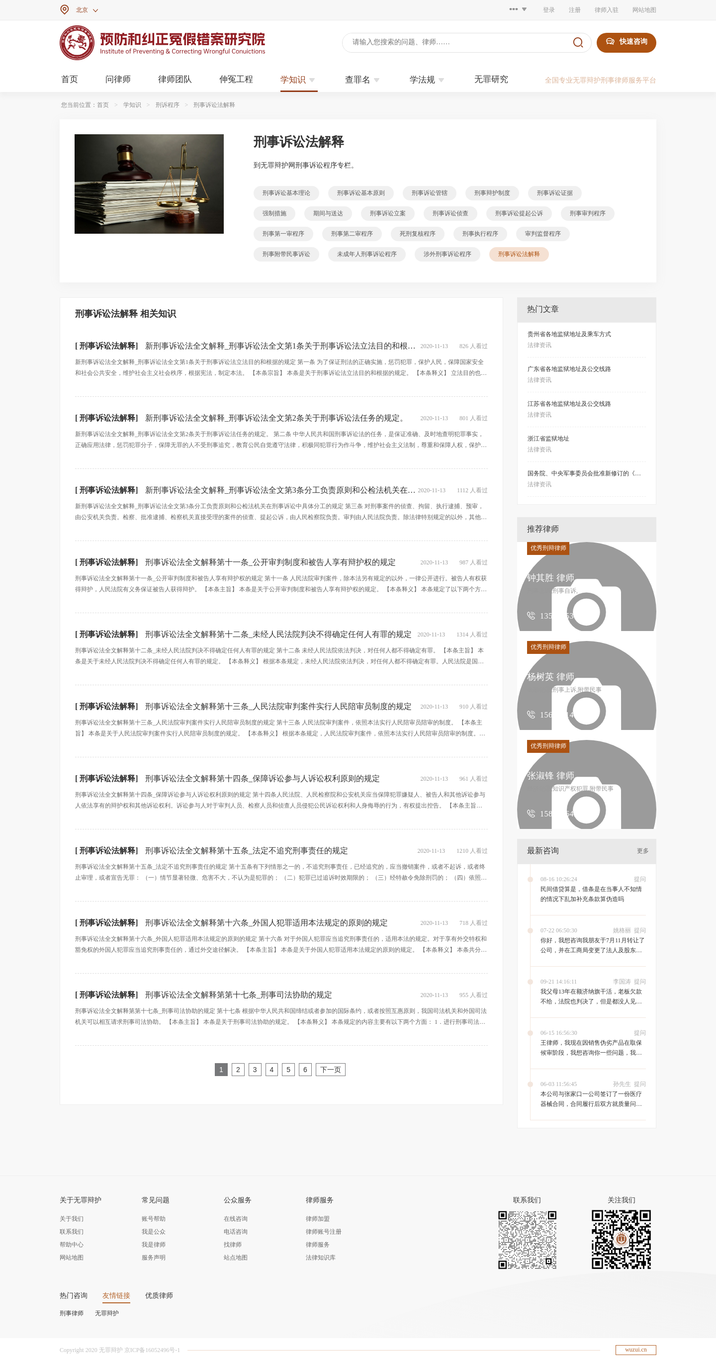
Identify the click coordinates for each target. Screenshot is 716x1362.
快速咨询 (626, 41)
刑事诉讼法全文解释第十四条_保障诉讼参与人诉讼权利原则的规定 (262, 778)
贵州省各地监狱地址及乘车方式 (569, 334)
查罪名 (363, 80)
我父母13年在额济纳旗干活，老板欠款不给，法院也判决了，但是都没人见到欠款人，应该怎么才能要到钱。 (591, 1001)
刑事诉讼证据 (555, 192)
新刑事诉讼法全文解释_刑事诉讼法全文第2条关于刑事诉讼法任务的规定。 (276, 418)
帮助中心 (72, 1244)
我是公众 (154, 1231)
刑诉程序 (167, 104)
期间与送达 (328, 213)
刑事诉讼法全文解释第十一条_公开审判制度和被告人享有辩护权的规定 (270, 562)
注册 (575, 9)
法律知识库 (321, 1257)
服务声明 (154, 1257)
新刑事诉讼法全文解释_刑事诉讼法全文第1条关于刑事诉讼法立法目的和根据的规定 (292, 346)
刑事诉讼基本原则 (361, 192)
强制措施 (274, 213)
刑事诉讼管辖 (430, 192)
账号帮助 (154, 1218)
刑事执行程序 (480, 233)
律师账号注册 (324, 1231)
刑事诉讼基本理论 (286, 192)
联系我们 (72, 1231)
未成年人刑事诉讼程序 (367, 254)
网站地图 (644, 9)
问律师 (118, 79)
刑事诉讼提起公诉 (519, 213)
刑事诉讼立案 (388, 213)
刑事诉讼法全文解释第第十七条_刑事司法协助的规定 (238, 995)
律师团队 (175, 79)
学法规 (428, 80)
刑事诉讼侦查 (450, 213)
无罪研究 (491, 79)
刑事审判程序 (588, 213)
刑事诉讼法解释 (214, 104)
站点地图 (236, 1257)
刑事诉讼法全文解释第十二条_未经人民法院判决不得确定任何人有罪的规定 (278, 634)
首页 (69, 79)
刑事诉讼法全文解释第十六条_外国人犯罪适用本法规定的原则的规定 (266, 922)
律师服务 (318, 1244)
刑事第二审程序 (352, 233)
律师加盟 (318, 1218)
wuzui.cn (636, 1349)
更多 (643, 850)
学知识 (299, 80)
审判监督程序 (543, 233)
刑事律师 (72, 1313)
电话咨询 (236, 1231)
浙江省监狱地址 (548, 438)
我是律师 (154, 1244)
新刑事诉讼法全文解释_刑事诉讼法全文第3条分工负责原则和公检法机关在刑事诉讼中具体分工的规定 (324, 490)
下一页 (330, 1070)
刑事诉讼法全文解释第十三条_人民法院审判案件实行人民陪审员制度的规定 (278, 706)
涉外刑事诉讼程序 (447, 254)
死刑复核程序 (418, 233)
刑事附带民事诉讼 (286, 254)
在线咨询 (236, 1218)
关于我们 (72, 1218)
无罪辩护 (107, 1313)
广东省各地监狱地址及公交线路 (569, 368)
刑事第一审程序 (283, 233)
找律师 (233, 1244)
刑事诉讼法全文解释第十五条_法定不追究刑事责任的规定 (246, 850)
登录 (549, 9)
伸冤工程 (236, 79)
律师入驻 (607, 9)
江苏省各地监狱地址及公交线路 (569, 403)
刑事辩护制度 (492, 192)
